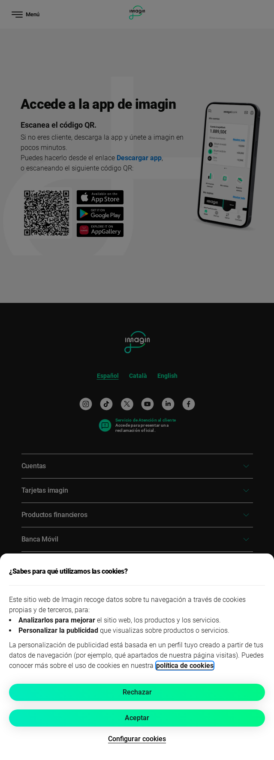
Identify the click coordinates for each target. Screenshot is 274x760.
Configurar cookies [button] (137, 738)
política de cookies (185, 665)
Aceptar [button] (137, 718)
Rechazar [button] (137, 692)
